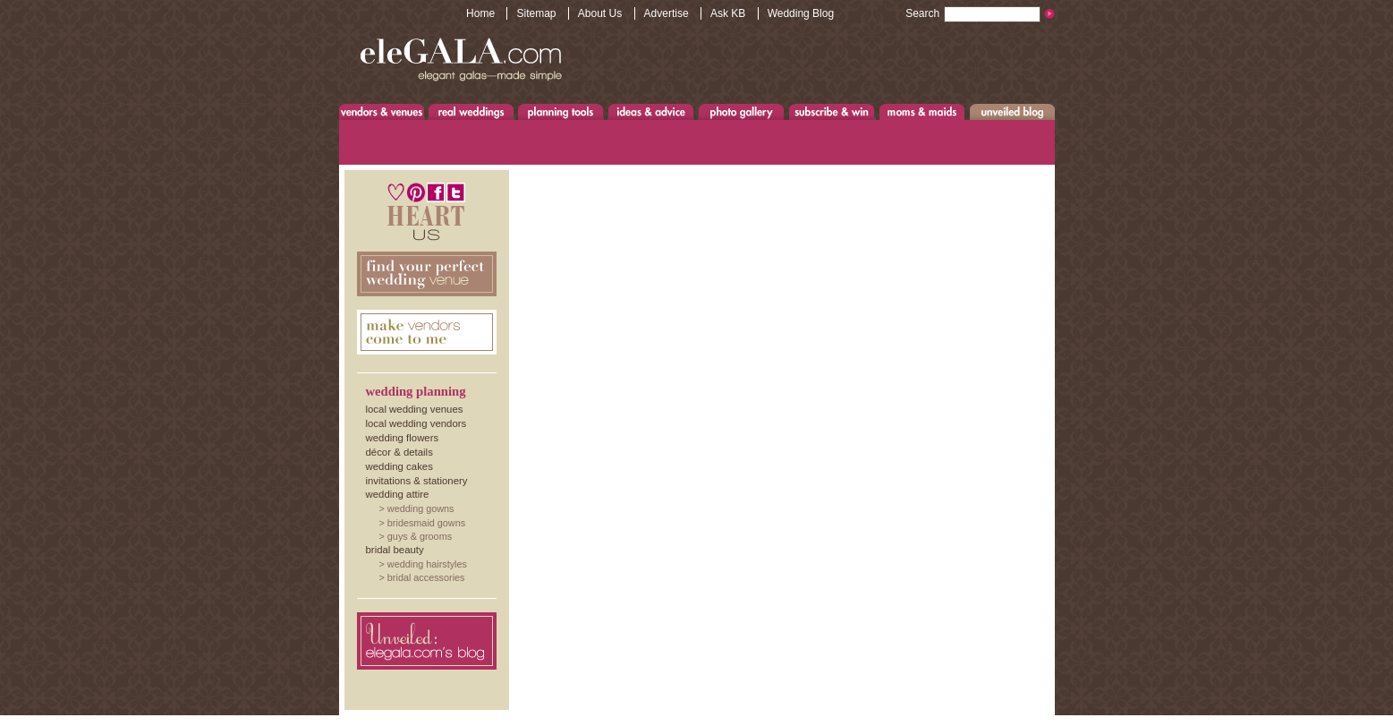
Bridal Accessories (426, 577)
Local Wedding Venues (414, 409)
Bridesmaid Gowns (426, 522)
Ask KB (727, 13)
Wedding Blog (801, 13)
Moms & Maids (921, 111)
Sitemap (536, 13)
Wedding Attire (397, 494)
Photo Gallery (741, 111)
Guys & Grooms (419, 536)
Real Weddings (471, 111)
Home (480, 13)
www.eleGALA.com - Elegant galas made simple (461, 58)
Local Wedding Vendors (416, 423)
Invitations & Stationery (417, 480)
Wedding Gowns (420, 508)
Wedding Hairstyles (427, 564)
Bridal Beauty (395, 549)
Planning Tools (561, 111)
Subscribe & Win (832, 111)
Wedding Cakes (399, 466)
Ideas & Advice (650, 111)
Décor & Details (399, 452)
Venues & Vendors (382, 111)
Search (973, 13)
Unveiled (1012, 111)
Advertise (666, 13)
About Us (600, 13)
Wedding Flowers (402, 437)
